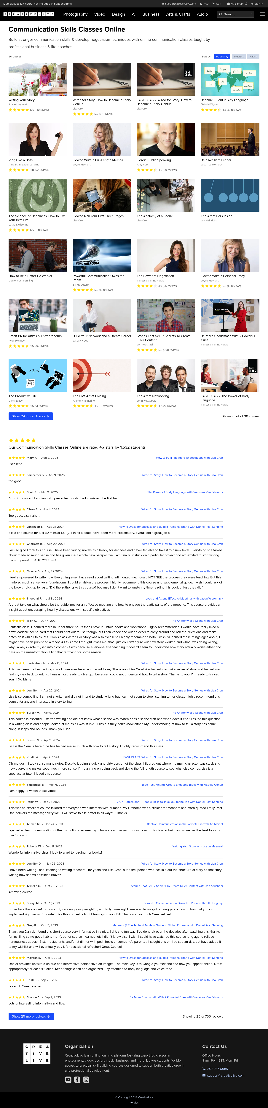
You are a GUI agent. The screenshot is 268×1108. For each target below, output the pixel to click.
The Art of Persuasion (216, 216)
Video (99, 14)
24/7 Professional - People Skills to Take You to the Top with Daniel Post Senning (170, 802)
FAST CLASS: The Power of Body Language (225, 398)
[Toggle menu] (262, 14)
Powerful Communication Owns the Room (98, 277)
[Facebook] (77, 1079)
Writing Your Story (22, 100)
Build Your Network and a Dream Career (102, 336)
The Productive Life (23, 396)
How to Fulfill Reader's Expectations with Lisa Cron (189, 457)
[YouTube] (68, 1079)
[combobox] (235, 14)
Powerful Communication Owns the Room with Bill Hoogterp (183, 903)
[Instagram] (86, 1079)
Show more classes (31, 416)
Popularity (222, 56)
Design (118, 14)
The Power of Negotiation (155, 275)
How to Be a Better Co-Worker (30, 275)
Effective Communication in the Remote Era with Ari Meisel (184, 824)
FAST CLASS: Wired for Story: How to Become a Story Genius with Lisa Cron (173, 757)
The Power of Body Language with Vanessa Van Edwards (185, 492)
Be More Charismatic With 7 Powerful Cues (228, 338)
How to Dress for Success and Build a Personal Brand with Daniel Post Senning (171, 526)
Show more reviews (31, 1016)
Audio (202, 14)
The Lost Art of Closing (89, 396)
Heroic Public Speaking (154, 160)
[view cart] (218, 3)
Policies (134, 1102)
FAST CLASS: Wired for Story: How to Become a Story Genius (164, 102)
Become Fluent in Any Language (224, 100)
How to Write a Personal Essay (223, 275)
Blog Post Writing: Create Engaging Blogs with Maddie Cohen (182, 784)
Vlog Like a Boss (21, 160)
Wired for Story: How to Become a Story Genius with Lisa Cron (182, 475)
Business (150, 14)
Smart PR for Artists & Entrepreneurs (35, 336)
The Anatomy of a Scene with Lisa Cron (197, 620)
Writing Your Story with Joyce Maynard (198, 846)
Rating (253, 56)
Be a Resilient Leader (216, 160)
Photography (75, 14)
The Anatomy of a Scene (155, 216)
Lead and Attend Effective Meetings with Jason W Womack (184, 598)
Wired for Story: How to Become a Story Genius (102, 102)
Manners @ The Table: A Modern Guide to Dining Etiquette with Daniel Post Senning (167, 925)
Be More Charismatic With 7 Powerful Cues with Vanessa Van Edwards (176, 997)
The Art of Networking (153, 396)
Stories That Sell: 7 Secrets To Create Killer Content (164, 338)
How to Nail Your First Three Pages (98, 216)
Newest (238, 56)
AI (134, 14)
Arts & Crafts (178, 14)
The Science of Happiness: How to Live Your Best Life (37, 218)
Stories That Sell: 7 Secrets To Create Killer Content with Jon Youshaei (177, 886)
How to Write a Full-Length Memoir (98, 160)
